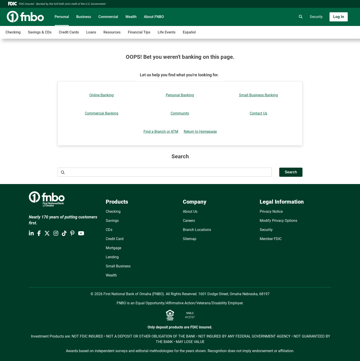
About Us (190, 211)
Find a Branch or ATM (160, 131)
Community (180, 113)
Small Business (118, 266)
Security (316, 17)
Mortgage (113, 248)
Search (291, 172)
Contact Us (258, 113)
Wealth (130, 17)
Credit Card (114, 239)
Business (83, 17)
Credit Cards (69, 32)
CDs (109, 230)
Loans (91, 32)
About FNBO (154, 17)
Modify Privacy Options (278, 220)
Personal (62, 17)
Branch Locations (197, 230)
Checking (13, 32)
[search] (299, 17)
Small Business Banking (258, 95)
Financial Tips (139, 32)
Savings (112, 220)
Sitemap (189, 239)
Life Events (166, 32)
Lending (112, 257)
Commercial (108, 17)
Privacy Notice (271, 211)
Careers (189, 220)
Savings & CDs (40, 32)
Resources (112, 32)
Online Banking (101, 95)
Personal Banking (180, 95)
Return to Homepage (200, 131)
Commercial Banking (101, 113)
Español (189, 32)
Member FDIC (271, 239)
